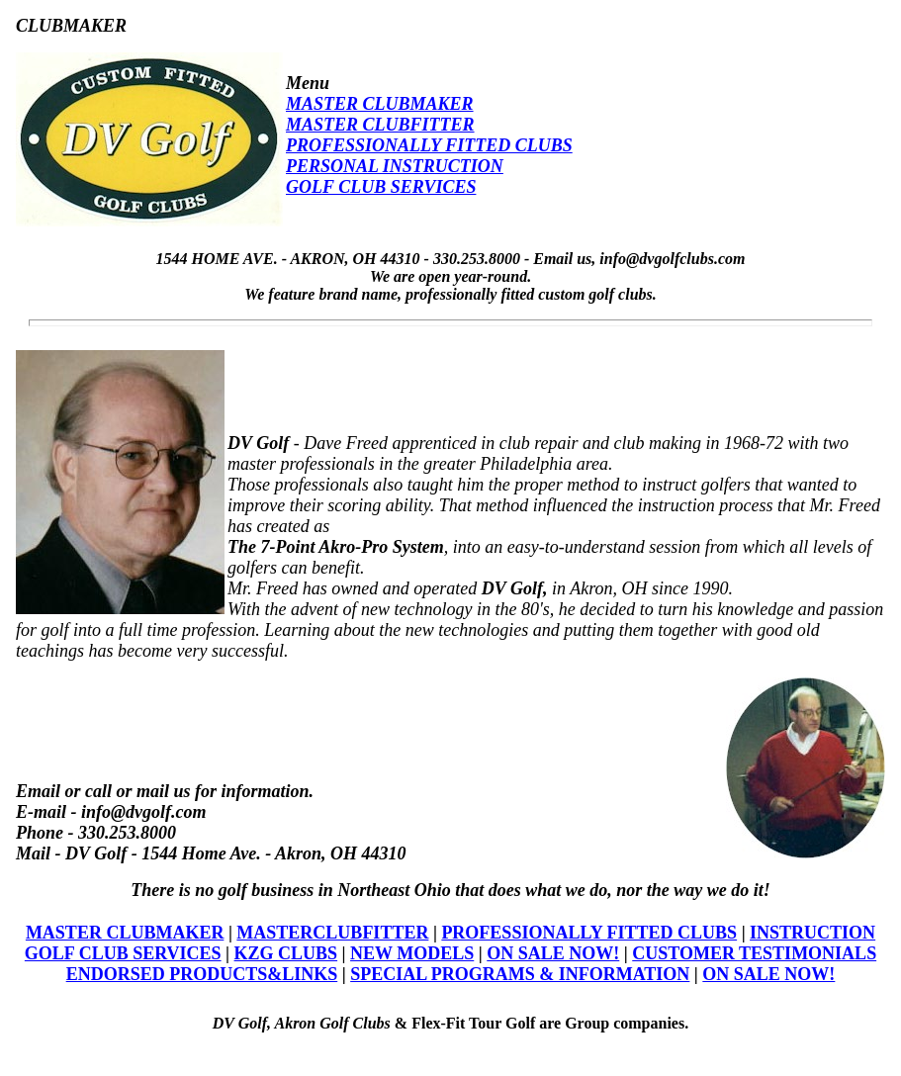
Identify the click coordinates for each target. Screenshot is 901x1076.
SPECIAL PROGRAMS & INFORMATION (519, 974)
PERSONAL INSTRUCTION (394, 166)
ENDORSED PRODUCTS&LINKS (202, 974)
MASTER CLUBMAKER (380, 104)
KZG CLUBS (286, 953)
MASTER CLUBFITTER (380, 124)
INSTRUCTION (812, 932)
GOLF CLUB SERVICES (381, 187)
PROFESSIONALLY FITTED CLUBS (429, 145)
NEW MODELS (412, 953)
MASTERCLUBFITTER (332, 932)
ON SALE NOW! (553, 953)
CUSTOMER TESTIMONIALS (754, 953)
